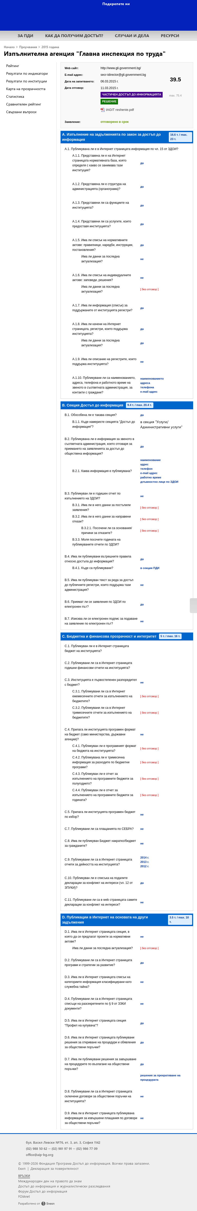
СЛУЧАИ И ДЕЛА (132, 35)
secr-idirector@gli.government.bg (123, 75)
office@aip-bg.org (39, 1154)
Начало (9, 47)
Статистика (15, 96)
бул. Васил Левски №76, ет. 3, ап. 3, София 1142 (63, 1142)
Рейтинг (12, 65)
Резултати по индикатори (27, 73)
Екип (22, 1168)
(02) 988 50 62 (36, 1148)
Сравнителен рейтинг (23, 104)
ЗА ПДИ (25, 35)
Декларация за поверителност (54, 1168)
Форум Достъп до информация (42, 1191)
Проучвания (28, 47)
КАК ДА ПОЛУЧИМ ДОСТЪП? (74, 35)
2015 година (50, 47)
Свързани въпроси (21, 111)
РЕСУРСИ (170, 35)
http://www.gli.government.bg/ (121, 68)
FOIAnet (24, 1196)
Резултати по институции (26, 81)
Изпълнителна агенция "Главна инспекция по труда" (85, 53)
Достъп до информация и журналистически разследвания (64, 1186)
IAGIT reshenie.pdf (120, 110)
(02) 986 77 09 (86, 1148)
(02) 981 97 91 (62, 1148)
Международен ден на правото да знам (50, 1181)
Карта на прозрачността (25, 88)
